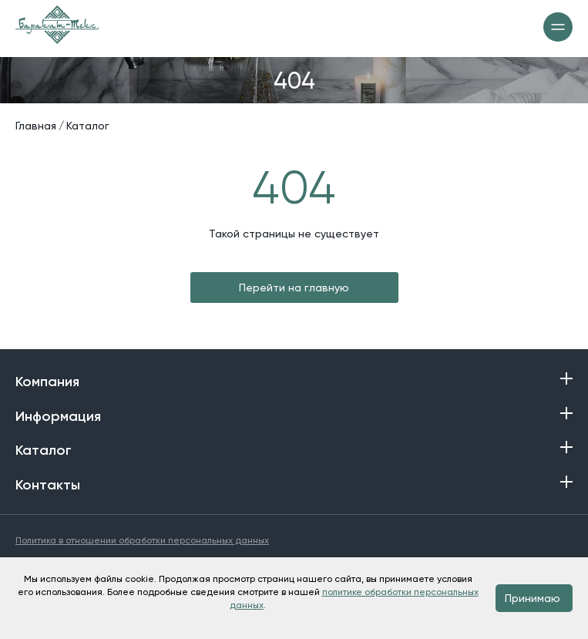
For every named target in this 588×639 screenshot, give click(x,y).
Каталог (87, 125)
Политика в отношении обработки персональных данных (142, 540)
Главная (35, 125)
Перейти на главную (294, 287)
